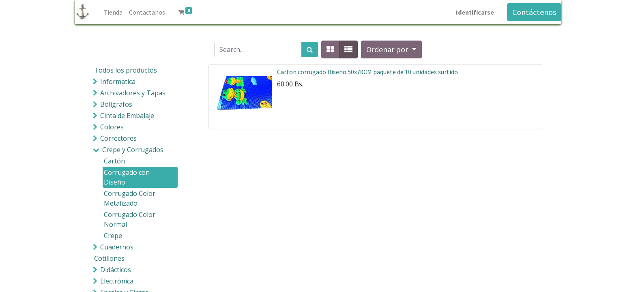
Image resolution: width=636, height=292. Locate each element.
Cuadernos (116, 247)
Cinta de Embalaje (127, 115)
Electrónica (116, 281)
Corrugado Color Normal (129, 219)
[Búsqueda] (309, 49)
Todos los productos (125, 70)
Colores (112, 126)
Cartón (114, 161)
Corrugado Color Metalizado (129, 198)
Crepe (113, 235)
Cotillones (109, 258)
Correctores (118, 138)
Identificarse (475, 12)
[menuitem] (113, 12)
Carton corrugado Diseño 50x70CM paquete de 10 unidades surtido (367, 72)
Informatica (117, 81)
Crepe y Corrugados (132, 149)
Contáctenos (534, 12)
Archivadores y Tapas (132, 92)
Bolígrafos (116, 104)
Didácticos (115, 269)
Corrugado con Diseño (127, 177)
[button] (391, 49)
